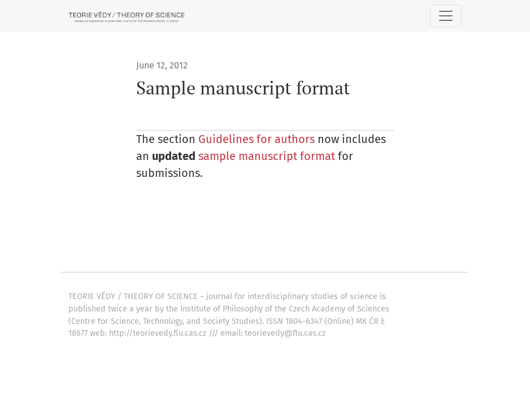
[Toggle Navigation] (446, 16)
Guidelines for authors (256, 139)
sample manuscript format (268, 156)
